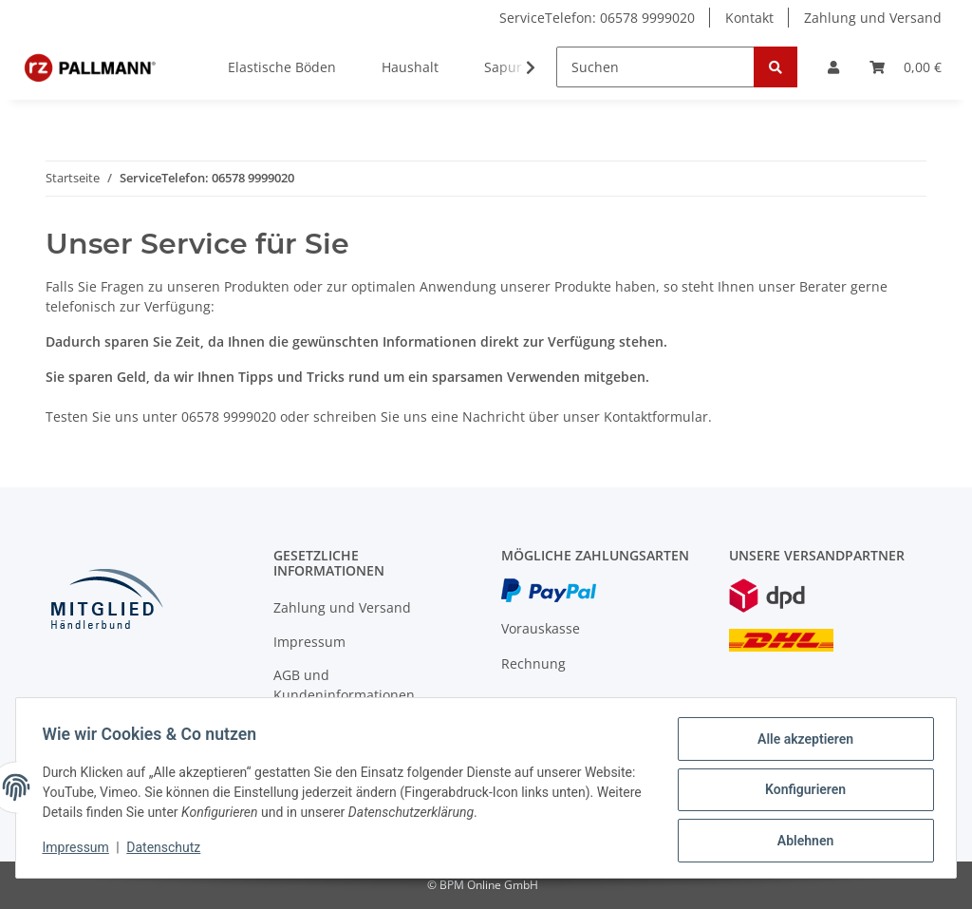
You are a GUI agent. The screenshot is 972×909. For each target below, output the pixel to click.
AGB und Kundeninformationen (344, 685)
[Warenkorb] (905, 67)
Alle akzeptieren (801, 742)
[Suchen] (655, 67)
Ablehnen (801, 841)
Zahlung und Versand (873, 18)
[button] (833, 67)
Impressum (309, 642)
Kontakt (749, 18)
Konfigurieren (800, 792)
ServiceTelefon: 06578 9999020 (597, 18)
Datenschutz (168, 850)
